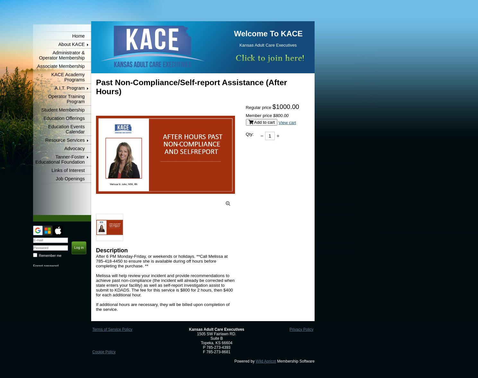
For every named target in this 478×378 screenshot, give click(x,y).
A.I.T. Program (70, 88)
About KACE (71, 44)
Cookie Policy (104, 352)
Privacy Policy (302, 329)
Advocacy (74, 148)
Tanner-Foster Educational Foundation (60, 159)
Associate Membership (61, 66)
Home (78, 36)
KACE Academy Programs (68, 77)
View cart (287, 122)
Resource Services (65, 140)
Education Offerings (64, 118)
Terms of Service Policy (112, 329)
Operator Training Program (66, 99)
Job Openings (70, 178)
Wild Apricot (266, 361)
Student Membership (63, 110)
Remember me (50, 255)
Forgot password (45, 266)
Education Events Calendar (66, 129)
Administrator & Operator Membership (62, 55)
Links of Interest (68, 170)
